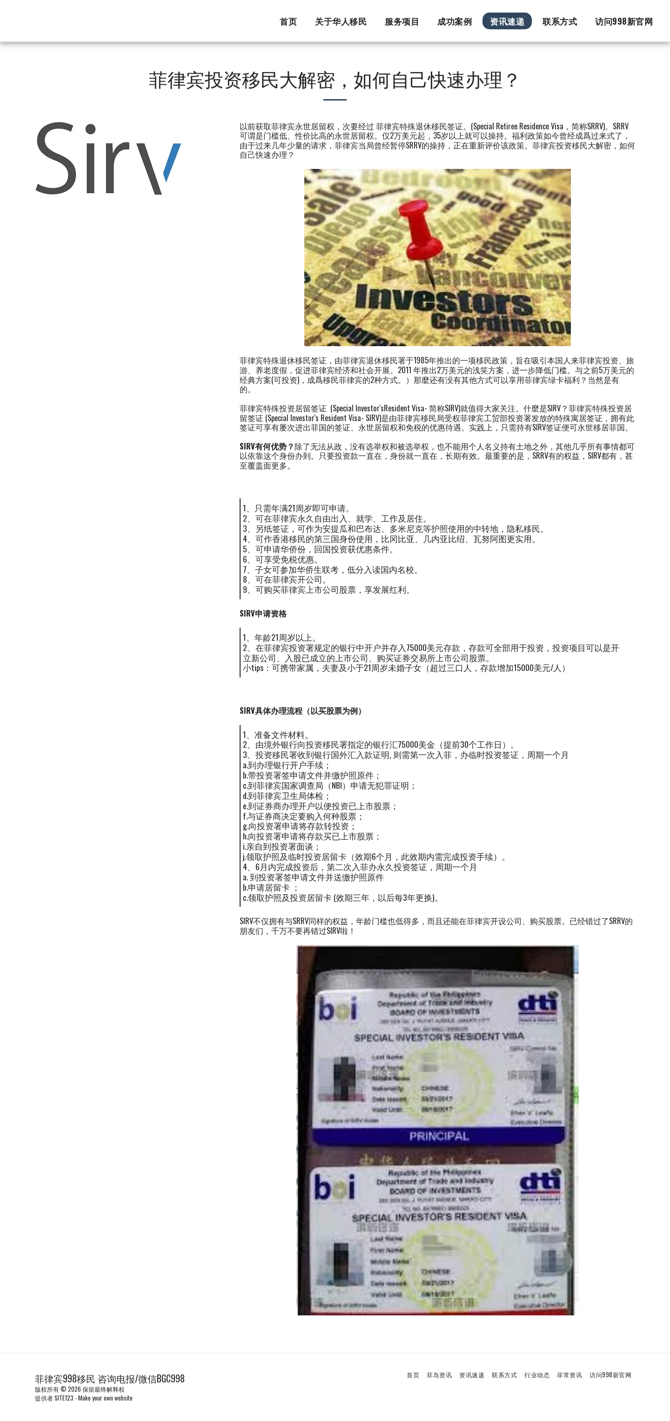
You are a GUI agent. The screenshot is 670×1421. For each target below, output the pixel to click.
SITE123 (64, 1397)
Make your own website (105, 1397)
